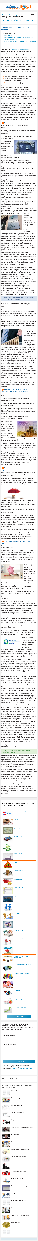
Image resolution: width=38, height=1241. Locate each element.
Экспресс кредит (19, 999)
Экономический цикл (20, 1007)
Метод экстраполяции (17, 1112)
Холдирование (18, 836)
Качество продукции (17, 1222)
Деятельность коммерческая (19, 1142)
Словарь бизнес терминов (12, 15)
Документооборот (16, 1105)
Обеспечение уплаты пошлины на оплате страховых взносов (20, 42)
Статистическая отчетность (19, 1156)
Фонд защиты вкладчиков (21, 811)
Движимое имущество (17, 1098)
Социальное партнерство (21, 973)
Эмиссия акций (18, 870)
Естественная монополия (18, 1171)
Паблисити (17, 990)
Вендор (13, 1120)
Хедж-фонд (17, 845)
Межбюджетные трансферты (20, 1186)
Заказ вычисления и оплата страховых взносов (18, 45)
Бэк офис (14, 1193)
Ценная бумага (18, 828)
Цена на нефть (15, 1164)
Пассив (16, 947)
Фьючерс (16, 905)
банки (17, 362)
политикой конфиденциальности (22, 1068)
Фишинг (16, 862)
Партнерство (17, 913)
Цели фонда (8, 35)
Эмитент (16, 819)
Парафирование (18, 930)
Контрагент (14, 1090)
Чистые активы (18, 879)
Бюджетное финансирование (20, 1149)
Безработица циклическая (19, 1200)
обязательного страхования (21, 49)
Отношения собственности (22, 939)
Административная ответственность (22, 1127)
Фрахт (15, 896)
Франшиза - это (18, 887)
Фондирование (18, 853)
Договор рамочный (16, 1134)
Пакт (15, 981)
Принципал (14, 1208)
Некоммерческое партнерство (22, 964)
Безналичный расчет (17, 1178)
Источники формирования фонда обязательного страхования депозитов (18, 38)
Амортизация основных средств (20, 1215)
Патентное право (19, 922)
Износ (13, 1230)
